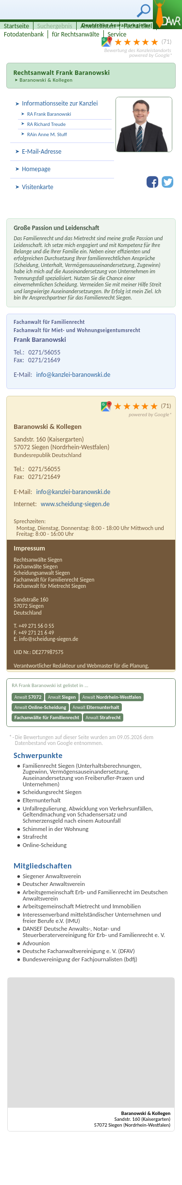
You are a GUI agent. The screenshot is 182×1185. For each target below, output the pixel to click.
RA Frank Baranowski (49, 114)
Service (117, 34)
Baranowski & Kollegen (45, 80)
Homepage (36, 169)
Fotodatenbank (24, 34)
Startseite (16, 26)
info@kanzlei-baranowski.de (73, 375)
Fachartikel (138, 26)
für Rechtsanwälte (75, 34)
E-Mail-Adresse (41, 151)
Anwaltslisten (98, 26)
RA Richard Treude (46, 124)
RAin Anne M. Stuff (47, 134)
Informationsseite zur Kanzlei (60, 103)
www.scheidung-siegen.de (75, 504)
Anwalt (28, 697)
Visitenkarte (37, 187)
